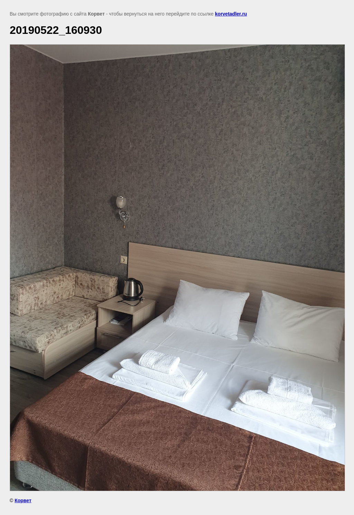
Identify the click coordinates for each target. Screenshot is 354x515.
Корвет (23, 500)
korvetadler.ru (231, 14)
